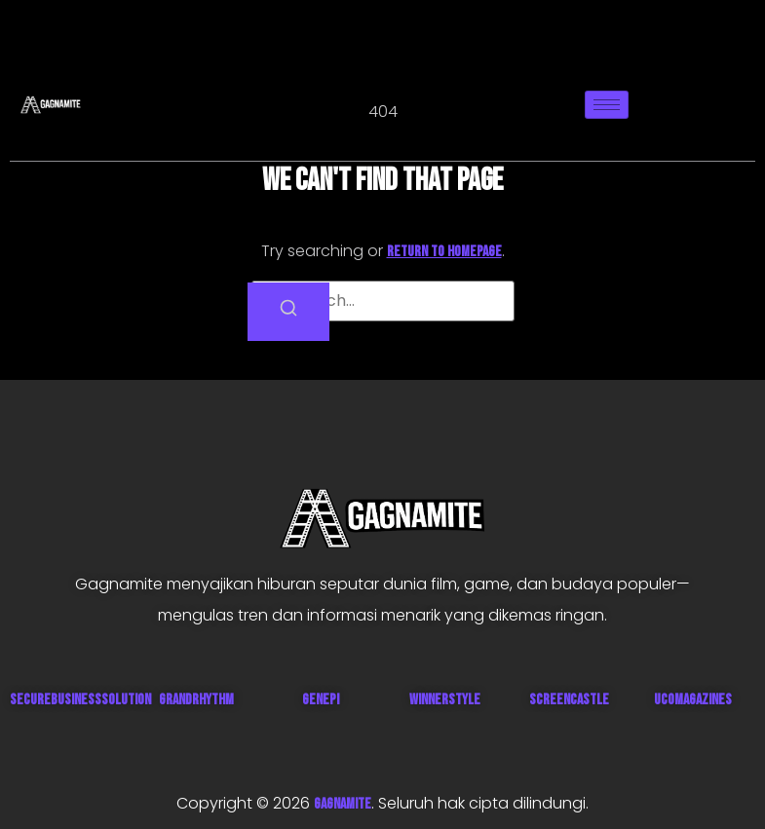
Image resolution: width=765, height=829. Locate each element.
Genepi (320, 700)
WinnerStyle (444, 700)
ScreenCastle (569, 700)
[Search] (288, 312)
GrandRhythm (196, 700)
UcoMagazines (693, 700)
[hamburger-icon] (607, 105)
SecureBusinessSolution (80, 700)
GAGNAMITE (342, 804)
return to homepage (444, 252)
